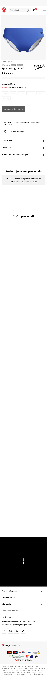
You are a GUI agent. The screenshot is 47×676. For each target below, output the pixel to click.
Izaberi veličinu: (8, 84)
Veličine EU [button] (6, 88)
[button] (20, 10)
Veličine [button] (14, 88)
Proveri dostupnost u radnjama (23, 154)
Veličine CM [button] (22, 88)
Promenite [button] (16, 646)
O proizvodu (23, 140)
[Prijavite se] (34, 10)
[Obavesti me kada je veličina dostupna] (5, 93)
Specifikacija (23, 147)
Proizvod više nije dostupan (13, 109)
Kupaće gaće (7, 61)
